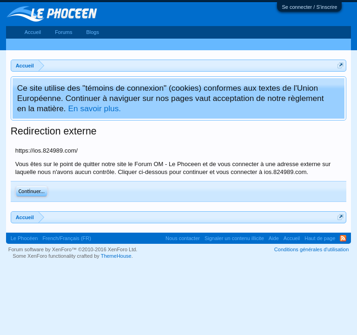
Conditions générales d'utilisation (311, 249)
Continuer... (32, 191)
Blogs (92, 32)
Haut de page (319, 238)
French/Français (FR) (66, 238)
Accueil (33, 32)
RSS (343, 238)
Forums (63, 32)
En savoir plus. (94, 108)
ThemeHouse (116, 256)
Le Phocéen (24, 238)
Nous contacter (182, 238)
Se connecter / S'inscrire (309, 7)
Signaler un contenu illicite (234, 238)
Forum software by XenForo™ (73, 249)
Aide (274, 238)
